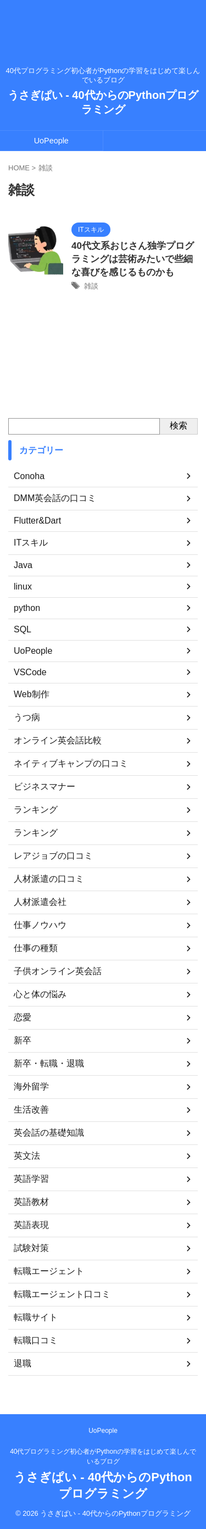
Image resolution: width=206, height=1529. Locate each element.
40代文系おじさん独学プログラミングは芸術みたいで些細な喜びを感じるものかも (132, 259)
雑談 (91, 286)
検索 (178, 425)
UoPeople (51, 140)
